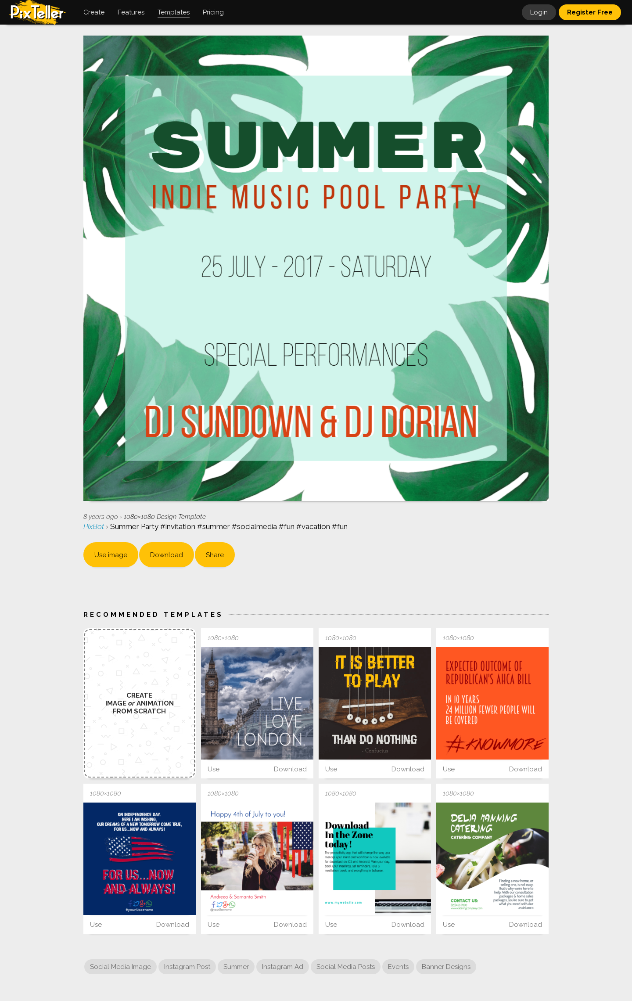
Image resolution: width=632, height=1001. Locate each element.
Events (398, 967)
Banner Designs (446, 967)
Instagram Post (187, 967)
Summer (236, 967)
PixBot (94, 526)
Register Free (590, 12)
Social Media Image (120, 967)
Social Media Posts (345, 967)
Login (539, 12)
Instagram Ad (282, 967)
